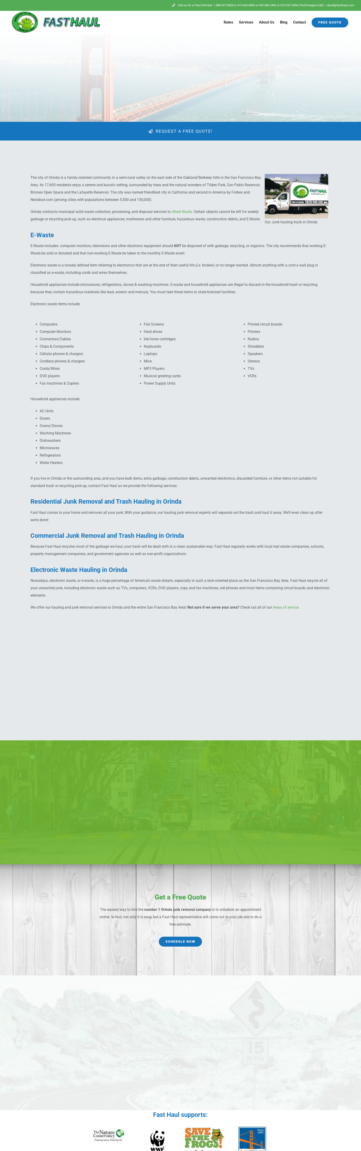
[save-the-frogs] (204, 1128)
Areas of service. (286, 607)
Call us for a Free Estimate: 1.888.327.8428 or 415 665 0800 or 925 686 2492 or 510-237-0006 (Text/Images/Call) (248, 5)
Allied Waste (182, 211)
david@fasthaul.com (340, 5)
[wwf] (156, 1128)
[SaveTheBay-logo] (252, 1128)
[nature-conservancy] (109, 1128)
